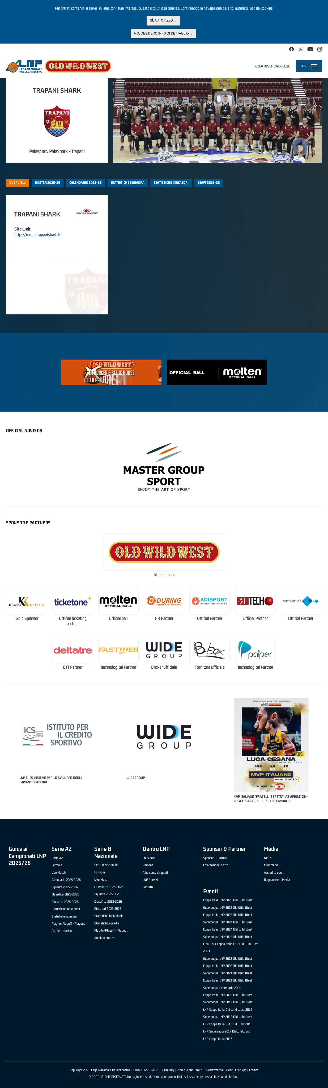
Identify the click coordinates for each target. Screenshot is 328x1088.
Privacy (169, 1070)
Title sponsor (164, 574)
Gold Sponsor (27, 618)
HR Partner (164, 618)
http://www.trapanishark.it (37, 234)
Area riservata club (272, 66)
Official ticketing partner (73, 621)
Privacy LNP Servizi (190, 1070)
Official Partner (209, 618)
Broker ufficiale (164, 667)
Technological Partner (118, 667)
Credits (253, 1070)
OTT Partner (73, 667)
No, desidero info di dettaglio (161, 33)
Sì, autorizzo (161, 20)
